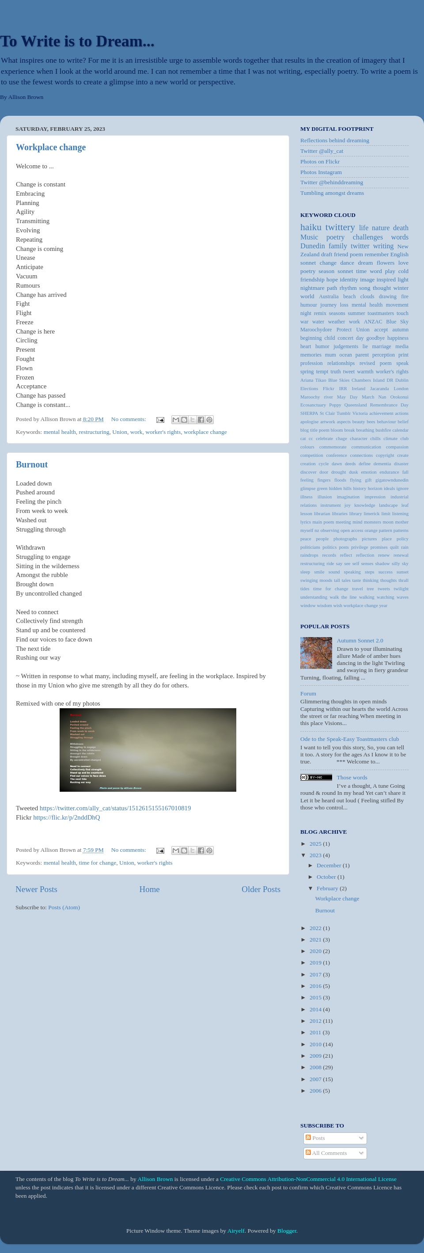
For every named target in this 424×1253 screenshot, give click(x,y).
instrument (331, 505)
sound (334, 571)
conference (336, 455)
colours (307, 446)
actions (402, 413)
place (387, 538)
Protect (344, 330)
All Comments (326, 1153)
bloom (337, 430)
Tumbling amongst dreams (332, 193)
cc (311, 438)
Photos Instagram (321, 172)
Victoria (360, 413)
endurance (389, 472)
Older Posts (261, 889)
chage (341, 438)
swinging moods (316, 580)
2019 (316, 962)
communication (366, 446)
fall (405, 472)
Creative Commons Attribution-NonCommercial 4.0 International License (308, 1179)
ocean (346, 355)
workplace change (205, 432)
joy (347, 505)
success (386, 571)
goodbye (375, 338)
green (322, 488)
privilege (359, 547)
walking (367, 597)
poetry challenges (354, 237)
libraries (339, 513)
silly (396, 563)
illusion (325, 496)
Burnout (32, 464)
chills (375, 438)
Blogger (286, 1230)
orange (371, 530)
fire (405, 296)
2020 (316, 951)
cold (403, 271)
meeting (343, 521)
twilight (401, 588)
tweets (384, 588)
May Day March (355, 396)
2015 (316, 997)
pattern (385, 530)
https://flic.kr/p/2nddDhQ (66, 817)
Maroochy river (316, 396)
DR (389, 380)
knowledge (364, 505)
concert (346, 338)
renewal (401, 555)
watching (385, 597)
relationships (341, 363)
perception (383, 355)
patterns (401, 530)
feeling (307, 479)
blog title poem (314, 430)
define (365, 463)
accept (381, 330)
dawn (337, 463)
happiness (398, 338)
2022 (316, 928)
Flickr (328, 388)
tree (370, 588)
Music (309, 237)
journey (328, 305)
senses (367, 563)
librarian (322, 513)
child (329, 338)
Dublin (402, 380)
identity (349, 279)
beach (349, 296)
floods (340, 479)
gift (368, 479)
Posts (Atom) (64, 907)
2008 (316, 1067)
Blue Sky (397, 322)
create (403, 455)
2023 (316, 855)
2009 (316, 1055)
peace (305, 538)
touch (403, 313)
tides (304, 588)
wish (337, 605)
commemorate (333, 446)
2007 (316, 1079)
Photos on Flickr (320, 161)
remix (320, 313)
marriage (381, 346)
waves (403, 597)
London (401, 388)
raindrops (309, 555)
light (403, 279)
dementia (382, 463)
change (328, 262)
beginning (311, 338)
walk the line (343, 597)
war (304, 322)
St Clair (327, 413)
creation (308, 463)
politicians (310, 547)
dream (365, 262)
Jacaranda (379, 388)
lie (365, 346)
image (367, 279)
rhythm (348, 288)
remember (376, 254)
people (322, 538)
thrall (403, 580)
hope (332, 279)
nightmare (312, 288)
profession (311, 363)
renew (384, 555)
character (358, 438)
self (356, 563)
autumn (401, 330)
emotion (368, 472)
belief (403, 421)
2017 (316, 974)
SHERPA (309, 413)
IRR (343, 388)
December (330, 865)
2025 (316, 843)
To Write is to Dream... (77, 41)
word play (382, 271)
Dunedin (312, 246)
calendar (400, 430)
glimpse (307, 488)
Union (119, 432)
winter (401, 288)
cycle (323, 463)
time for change (97, 862)
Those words (352, 777)
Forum (308, 693)
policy (403, 538)
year (383, 605)
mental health (60, 432)
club (404, 438)
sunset (403, 571)
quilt (394, 547)
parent (362, 355)
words (400, 237)
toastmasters (380, 313)
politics (329, 547)
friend (341, 254)
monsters (372, 521)
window (308, 605)
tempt (322, 371)
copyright (385, 455)
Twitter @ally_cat (321, 151)
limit (385, 513)
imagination (348, 496)
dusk (353, 472)
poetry (308, 271)
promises (379, 547)
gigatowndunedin (392, 479)
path (332, 288)
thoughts (388, 580)
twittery (340, 227)
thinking (371, 580)
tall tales (342, 580)
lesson (306, 513)
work (136, 432)
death (401, 228)
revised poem (376, 363)
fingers (323, 479)
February (328, 888)
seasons (337, 313)
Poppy (335, 404)
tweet (349, 371)
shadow (382, 563)
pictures (369, 538)
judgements (345, 346)
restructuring (94, 432)
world (307, 296)
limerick (372, 513)
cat (303, 438)
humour (308, 305)
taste (356, 580)
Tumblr (344, 413)
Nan (382, 396)
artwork (327, 421)
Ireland (359, 388)
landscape (388, 505)
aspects (344, 421)
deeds (350, 463)
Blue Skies (338, 380)
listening (400, 513)
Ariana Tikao (313, 380)
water (318, 322)
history (359, 488)
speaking (352, 571)
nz (316, 530)
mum (330, 355)
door (323, 472)
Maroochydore (316, 330)
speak (402, 363)
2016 (316, 986)
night (305, 313)
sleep (305, 571)
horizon (375, 488)
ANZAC (373, 322)
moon (388, 521)
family (338, 246)
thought (382, 288)
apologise (309, 421)
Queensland (355, 404)
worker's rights (163, 432)
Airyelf (236, 1230)
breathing (365, 430)
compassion (397, 446)
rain (405, 547)
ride (330, 563)
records (329, 555)
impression (375, 496)
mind (357, 521)
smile (319, 571)
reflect (346, 555)
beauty (358, 421)
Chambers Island (368, 380)
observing (330, 530)
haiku (311, 227)
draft (326, 254)
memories (311, 355)
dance (347, 262)
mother (402, 521)
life (364, 228)
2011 (316, 1032)
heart (305, 346)
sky (405, 563)
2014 (316, 1009)
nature (381, 228)
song (365, 288)
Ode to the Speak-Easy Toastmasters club (349, 739)
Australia (329, 296)
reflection (365, 555)
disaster (401, 463)
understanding (313, 597)
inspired (386, 279)
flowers (386, 262)
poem (356, 254)
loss (344, 305)
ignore (402, 488)
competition (311, 455)
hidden (335, 488)
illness (306, 496)
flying (355, 479)
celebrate (324, 438)
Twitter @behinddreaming (331, 182)
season (326, 271)
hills (347, 488)
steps (370, 571)
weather (336, 322)
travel (357, 588)
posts (343, 547)
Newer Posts (36, 889)
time (361, 271)
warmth (365, 371)
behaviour (386, 421)
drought (338, 472)
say (339, 563)
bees (371, 421)
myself (306, 530)
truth (336, 371)
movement (397, 305)
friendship (312, 279)
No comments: (129, 419)
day (360, 338)
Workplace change (51, 147)
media (402, 346)
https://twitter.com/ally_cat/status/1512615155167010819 (115, 808)
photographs (345, 538)
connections (361, 455)
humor (322, 346)
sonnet (345, 271)
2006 (316, 1090)
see (347, 563)
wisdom (324, 605)
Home (150, 889)
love (403, 262)
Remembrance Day (389, 404)
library (355, 513)
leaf (405, 505)
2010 (316, 1044)
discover (308, 472)
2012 (316, 1021)
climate (390, 438)
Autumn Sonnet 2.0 (360, 640)
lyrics (305, 521)
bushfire (383, 430)
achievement (381, 413)
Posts (315, 1138)
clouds (367, 296)
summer (356, 313)
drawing (388, 296)
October (327, 876)
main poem (323, 521)
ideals (389, 488)
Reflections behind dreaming (334, 140)
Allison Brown (155, 1179)
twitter (360, 246)
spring (307, 371)
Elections (309, 388)
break (349, 430)
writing (383, 246)
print (403, 355)
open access (352, 530)
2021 (316, 939)
